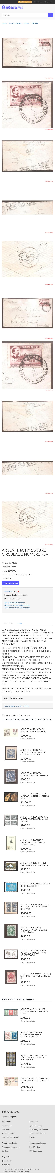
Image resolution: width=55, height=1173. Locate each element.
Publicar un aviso (8, 1133)
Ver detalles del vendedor (14, 602)
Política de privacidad (37, 1133)
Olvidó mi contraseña (10, 1137)
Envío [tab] (20, 623)
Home (4, 23)
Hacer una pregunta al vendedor (17, 605)
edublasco (8, 591)
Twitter (6, 1164)
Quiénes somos (35, 1126)
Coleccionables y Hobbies (19, 23)
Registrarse (38, 2)
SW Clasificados (35, 1151)
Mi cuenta (48, 2)
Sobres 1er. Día (46, 23)
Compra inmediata (11, 583)
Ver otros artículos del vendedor (17, 608)
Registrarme (7, 1126)
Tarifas (32, 1137)
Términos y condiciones (38, 1130)
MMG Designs (35, 1147)
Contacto (5, 1151)
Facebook (6, 1161)
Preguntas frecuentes (10, 1147)
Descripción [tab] (8, 623)
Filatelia (35, 23)
